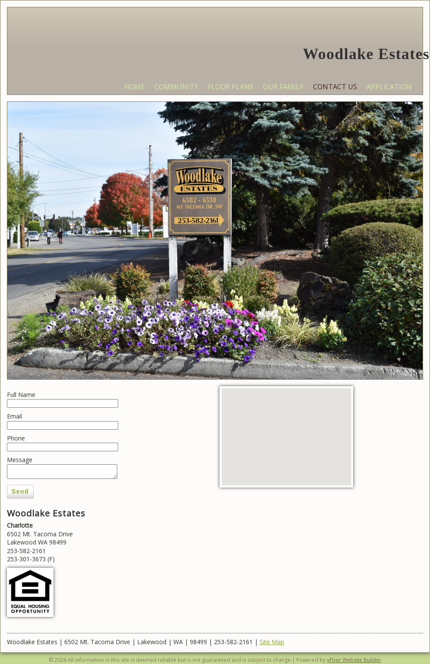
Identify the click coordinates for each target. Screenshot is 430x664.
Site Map (272, 642)
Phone (16, 438)
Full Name (21, 394)
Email (14, 416)
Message (19, 460)
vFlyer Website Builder (354, 660)
